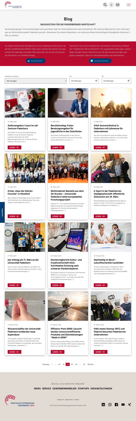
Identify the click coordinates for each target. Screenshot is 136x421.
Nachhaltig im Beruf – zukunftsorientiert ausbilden (108, 261)
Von (70, 76)
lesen (12, 147)
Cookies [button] (76, 399)
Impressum (60, 399)
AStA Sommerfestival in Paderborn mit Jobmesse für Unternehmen (108, 128)
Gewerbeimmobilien (64, 388)
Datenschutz (69, 399)
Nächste (91, 364)
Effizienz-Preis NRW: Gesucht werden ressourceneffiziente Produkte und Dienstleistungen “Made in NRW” (67, 333)
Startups (83, 388)
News (37, 388)
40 (59, 364)
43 (72, 364)
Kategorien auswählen (12, 76)
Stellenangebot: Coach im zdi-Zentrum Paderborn (23, 127)
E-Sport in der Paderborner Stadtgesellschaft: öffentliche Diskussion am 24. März (109, 193)
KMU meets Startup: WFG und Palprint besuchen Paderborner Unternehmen (110, 331)
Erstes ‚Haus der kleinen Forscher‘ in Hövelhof (20, 192)
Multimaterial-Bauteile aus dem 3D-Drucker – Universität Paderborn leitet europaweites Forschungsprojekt (67, 195)
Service (46, 388)
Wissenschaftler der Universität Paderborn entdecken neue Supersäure (24, 331)
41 (63, 364)
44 (76, 364)
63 (84, 364)
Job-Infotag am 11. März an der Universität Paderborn (23, 261)
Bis (103, 76)
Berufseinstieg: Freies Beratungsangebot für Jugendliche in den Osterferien (66, 128)
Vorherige (45, 364)
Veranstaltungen (101, 388)
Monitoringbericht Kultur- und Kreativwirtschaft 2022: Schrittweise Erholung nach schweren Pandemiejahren (66, 264)
